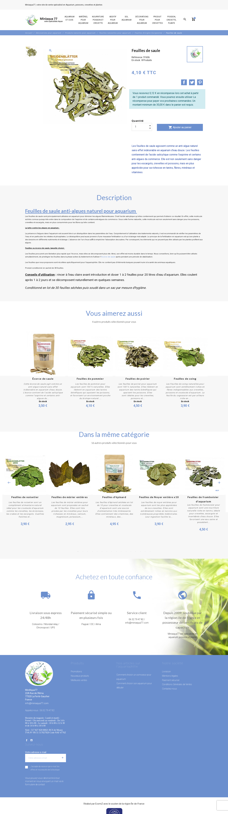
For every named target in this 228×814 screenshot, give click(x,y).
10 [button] (121, 551)
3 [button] (87, 551)
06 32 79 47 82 (110, 5)
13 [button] (135, 551)
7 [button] (106, 551)
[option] (31, 52)
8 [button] (111, 551)
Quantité (138, 120)
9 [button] (116, 551)
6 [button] (102, 551)
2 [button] (82, 551)
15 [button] (145, 551)
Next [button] (219, 482)
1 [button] (78, 551)
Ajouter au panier (179, 127)
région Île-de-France (134, 803)
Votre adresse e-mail (35, 752)
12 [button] (130, 551)
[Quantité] (142, 126)
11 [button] (126, 551)
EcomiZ (99, 803)
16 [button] (150, 551)
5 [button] (97, 551)
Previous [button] (9, 482)
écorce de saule (108, 257)
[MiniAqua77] (46, 20)
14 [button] (140, 551)
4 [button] (92, 551)
